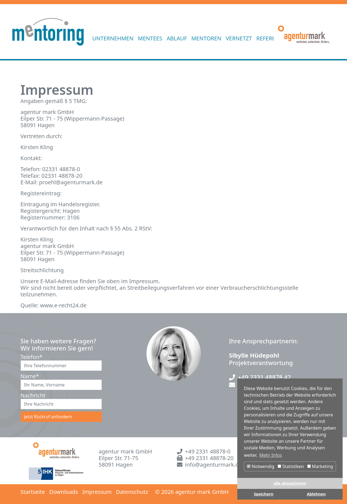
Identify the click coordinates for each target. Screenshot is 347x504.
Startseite (33, 491)
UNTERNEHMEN (113, 38)
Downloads (63, 491)
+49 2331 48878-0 (208, 451)
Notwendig (260, 466)
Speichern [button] (263, 494)
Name (29, 376)
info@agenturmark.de (213, 464)
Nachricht (29, 395)
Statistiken (291, 466)
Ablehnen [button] (316, 494)
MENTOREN (206, 38)
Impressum (97, 491)
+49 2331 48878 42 (264, 377)
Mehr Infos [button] (270, 455)
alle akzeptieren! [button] (289, 483)
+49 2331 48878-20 (209, 458)
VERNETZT (239, 38)
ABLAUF (177, 38)
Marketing (320, 466)
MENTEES (150, 38)
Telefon (29, 357)
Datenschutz (132, 491)
